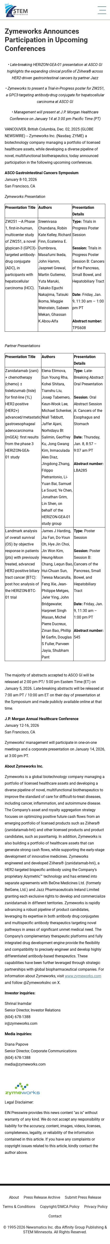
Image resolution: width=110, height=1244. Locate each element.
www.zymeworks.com (83, 976)
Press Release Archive (42, 1197)
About (14, 1197)
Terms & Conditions (19, 1206)
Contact (55, 1216)
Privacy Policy (96, 1206)
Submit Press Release (83, 1197)
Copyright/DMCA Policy (59, 1206)
